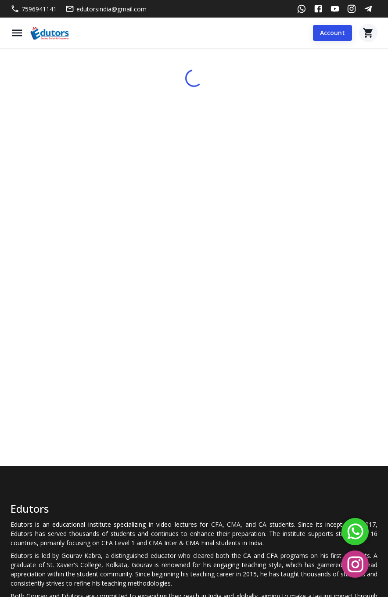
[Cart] (368, 33)
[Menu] (17, 33)
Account (332, 33)
